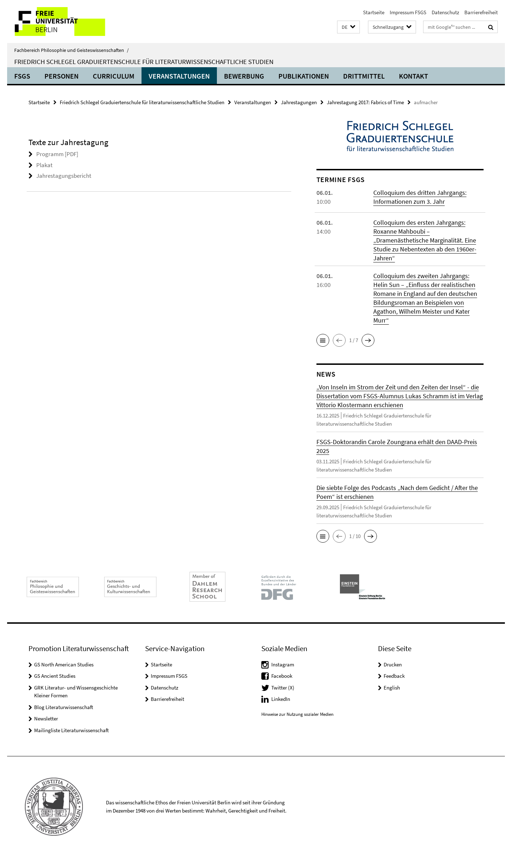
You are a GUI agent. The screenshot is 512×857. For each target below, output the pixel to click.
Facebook (281, 675)
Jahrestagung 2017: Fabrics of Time (365, 102)
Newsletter (46, 718)
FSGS (22, 75)
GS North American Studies (64, 664)
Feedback (394, 675)
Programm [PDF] (57, 154)
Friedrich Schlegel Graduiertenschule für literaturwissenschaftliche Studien (143, 61)
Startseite (373, 12)
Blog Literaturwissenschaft (63, 707)
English (392, 687)
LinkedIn (280, 699)
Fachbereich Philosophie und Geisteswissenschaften (71, 50)
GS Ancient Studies (54, 675)
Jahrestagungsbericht (63, 176)
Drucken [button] (393, 664)
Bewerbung (244, 75)
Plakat (44, 165)
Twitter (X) (282, 687)
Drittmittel (364, 75)
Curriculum (113, 75)
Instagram (282, 664)
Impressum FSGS (408, 12)
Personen (61, 75)
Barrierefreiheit (481, 12)
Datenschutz (445, 12)
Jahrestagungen (299, 102)
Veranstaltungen (179, 75)
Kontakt (413, 75)
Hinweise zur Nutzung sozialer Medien (297, 714)
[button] (348, 27)
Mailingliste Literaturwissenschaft (71, 730)
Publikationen (303, 75)
